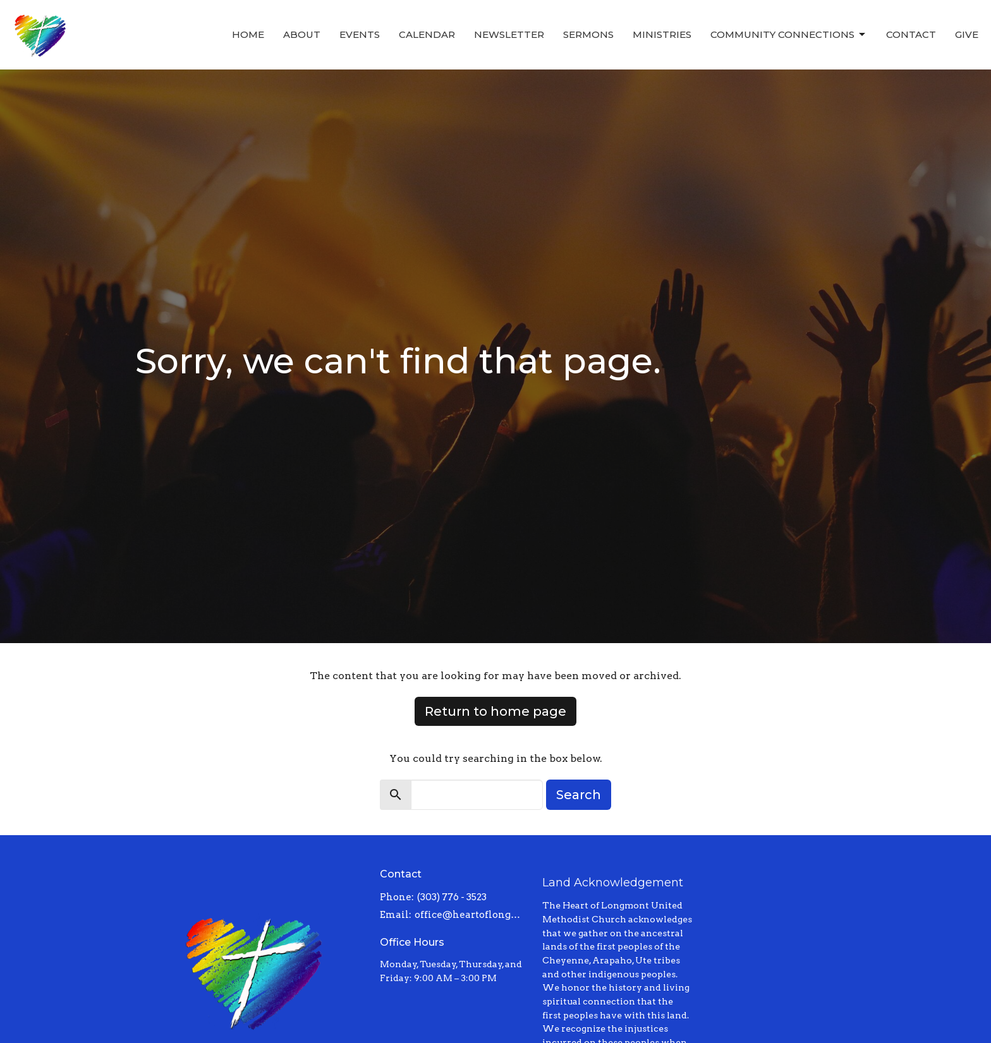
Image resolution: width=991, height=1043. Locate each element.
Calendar (427, 34)
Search (578, 794)
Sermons (588, 34)
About (301, 34)
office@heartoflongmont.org (472, 914)
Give (966, 34)
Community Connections (788, 34)
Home (248, 34)
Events (359, 34)
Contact (911, 34)
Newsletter (509, 34)
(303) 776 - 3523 (452, 897)
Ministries (662, 34)
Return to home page (495, 711)
